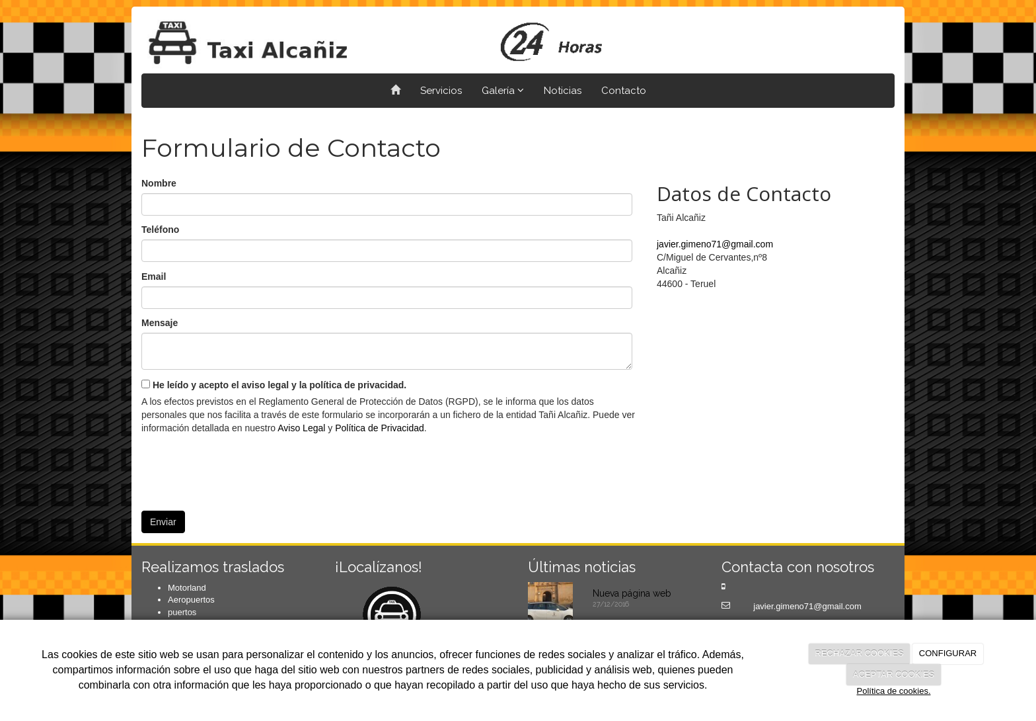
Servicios (441, 91)
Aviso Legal (301, 428)
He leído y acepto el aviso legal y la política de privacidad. (273, 385)
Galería (503, 91)
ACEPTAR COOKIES (893, 674)
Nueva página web (632, 593)
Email (153, 276)
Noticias (562, 91)
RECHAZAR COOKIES (859, 653)
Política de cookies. (893, 691)
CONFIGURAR (948, 653)
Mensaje (159, 323)
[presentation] (241, 467)
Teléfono (160, 229)
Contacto (623, 91)
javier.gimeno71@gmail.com (715, 244)
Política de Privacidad (379, 428)
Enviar (163, 522)
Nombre (158, 183)
